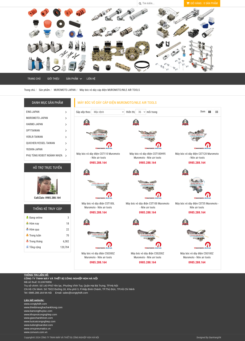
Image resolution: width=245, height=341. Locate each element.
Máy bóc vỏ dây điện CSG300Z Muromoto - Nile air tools (98, 255)
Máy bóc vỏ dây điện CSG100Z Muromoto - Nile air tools (196, 255)
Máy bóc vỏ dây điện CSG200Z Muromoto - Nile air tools (147, 255)
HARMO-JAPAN (47, 124)
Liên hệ (91, 78)
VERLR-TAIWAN (47, 137)
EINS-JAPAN (47, 112)
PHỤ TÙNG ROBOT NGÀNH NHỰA (47, 156)
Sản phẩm (72, 78)
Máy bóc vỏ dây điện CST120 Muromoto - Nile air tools (197, 155)
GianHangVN (215, 337)
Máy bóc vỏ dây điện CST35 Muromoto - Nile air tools (197, 205)
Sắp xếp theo (83, 112)
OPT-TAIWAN (47, 131)
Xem (202, 111)
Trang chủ (34, 78)
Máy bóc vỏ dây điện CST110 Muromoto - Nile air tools (98, 155)
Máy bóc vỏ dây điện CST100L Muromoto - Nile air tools (98, 205)
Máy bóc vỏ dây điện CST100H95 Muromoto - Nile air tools (148, 155)
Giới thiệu (53, 78)
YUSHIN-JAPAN (47, 149)
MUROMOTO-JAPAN (47, 118)
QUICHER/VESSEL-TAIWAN (47, 143)
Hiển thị (130, 112)
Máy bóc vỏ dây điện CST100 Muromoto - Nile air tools (147, 205)
